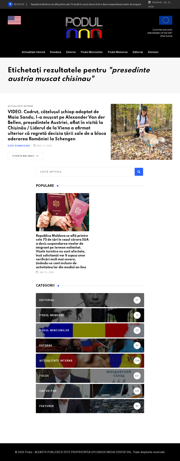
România (55, 52)
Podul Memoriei (118, 52)
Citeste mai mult (26, 156)
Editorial (138, 52)
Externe (71, 52)
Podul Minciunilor (92, 52)
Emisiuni (153, 52)
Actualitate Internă (33, 52)
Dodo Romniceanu (19, 146)
